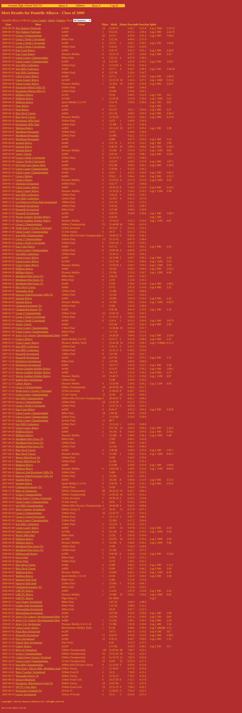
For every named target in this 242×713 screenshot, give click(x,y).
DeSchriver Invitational (28, 361)
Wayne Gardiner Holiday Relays (33, 217)
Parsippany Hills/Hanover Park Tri (34, 683)
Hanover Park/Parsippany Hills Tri (34, 294)
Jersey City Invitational (28, 624)
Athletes (80, 5)
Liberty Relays (24, 383)
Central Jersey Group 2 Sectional (33, 657)
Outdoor (60, 20)
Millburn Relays (24, 94)
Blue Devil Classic (26, 113)
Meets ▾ (62, 5)
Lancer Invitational (26, 694)
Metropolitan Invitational (29, 609)
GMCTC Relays (24, 590)
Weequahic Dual (24, 291)
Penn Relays (22, 105)
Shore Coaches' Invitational (30, 509)
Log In (113, 5)
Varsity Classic (24, 154)
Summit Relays (24, 142)
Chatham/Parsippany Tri (29, 305)
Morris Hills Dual (25, 535)
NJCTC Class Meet (26, 687)
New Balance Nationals (28, 28)
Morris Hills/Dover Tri (28, 457)
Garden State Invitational (29, 605)
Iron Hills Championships (29, 235)
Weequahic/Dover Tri (27, 675)
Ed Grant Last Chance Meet (31, 165)
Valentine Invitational (27, 183)
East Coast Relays (25, 50)
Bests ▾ (96, 5)
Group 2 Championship (28, 313)
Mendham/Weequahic (27, 131)
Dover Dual (22, 557)
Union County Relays (27, 76)
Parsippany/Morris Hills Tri (30, 87)
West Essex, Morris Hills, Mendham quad (38, 668)
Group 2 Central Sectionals (30, 516)
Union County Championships (32, 57)
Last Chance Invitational (29, 601)
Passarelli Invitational (27, 205)
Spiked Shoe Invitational (29, 379)
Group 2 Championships (29, 35)
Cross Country (39, 20)
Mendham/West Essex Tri (29, 276)
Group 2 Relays (24, 176)
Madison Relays (24, 128)
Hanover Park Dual (26, 579)
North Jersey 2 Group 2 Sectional (34, 228)
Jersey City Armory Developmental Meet (38, 335)
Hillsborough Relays (27, 553)
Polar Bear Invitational (28, 631)
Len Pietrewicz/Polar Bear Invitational (36, 202)
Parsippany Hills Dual (27, 120)
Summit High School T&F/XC (25, 5)
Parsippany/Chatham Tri (29, 690)
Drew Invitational (25, 638)
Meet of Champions (26, 490)
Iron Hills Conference (27, 65)
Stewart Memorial (25, 679)
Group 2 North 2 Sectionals (30, 39)
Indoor (51, 20)
